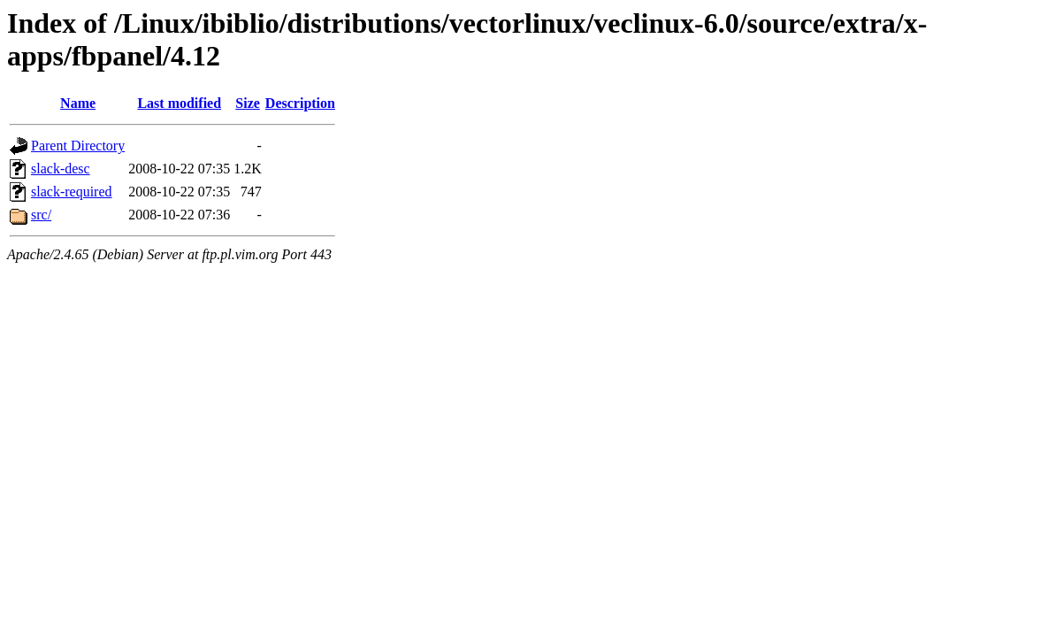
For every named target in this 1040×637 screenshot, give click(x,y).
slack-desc (60, 168)
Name (78, 103)
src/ (41, 214)
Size (247, 103)
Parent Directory (78, 145)
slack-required (71, 191)
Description (300, 103)
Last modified (179, 103)
